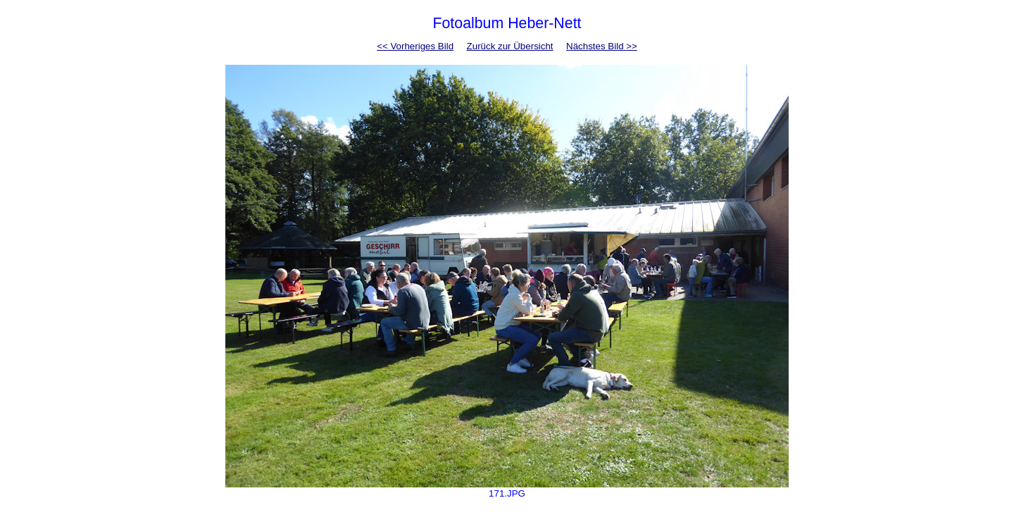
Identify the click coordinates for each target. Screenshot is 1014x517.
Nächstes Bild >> (601, 46)
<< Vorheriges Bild (415, 46)
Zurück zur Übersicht (510, 46)
